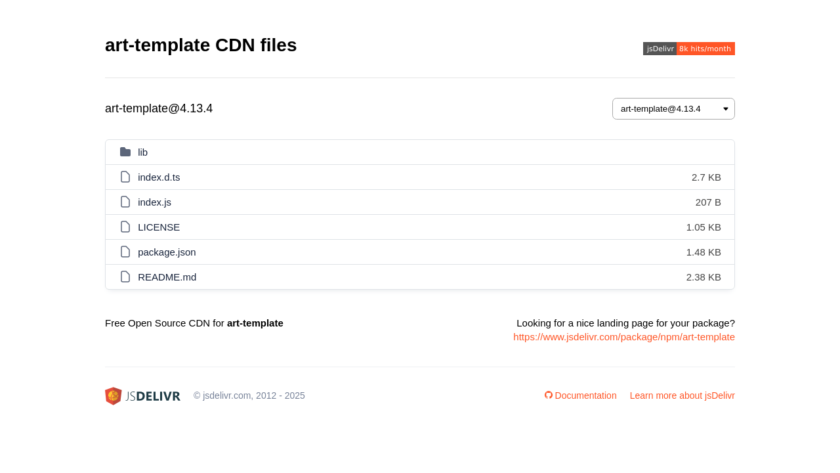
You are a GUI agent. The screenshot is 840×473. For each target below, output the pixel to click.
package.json (167, 252)
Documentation (581, 395)
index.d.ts (159, 177)
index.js (154, 202)
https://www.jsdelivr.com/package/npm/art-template (624, 336)
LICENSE (159, 227)
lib (143, 152)
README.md (167, 276)
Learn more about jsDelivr (682, 395)
